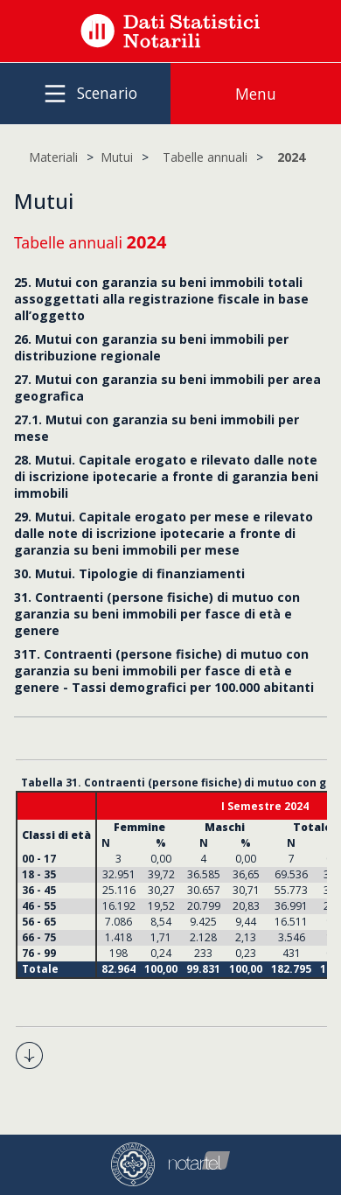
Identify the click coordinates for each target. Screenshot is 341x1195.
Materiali (53, 156)
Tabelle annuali (205, 156)
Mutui (117, 156)
